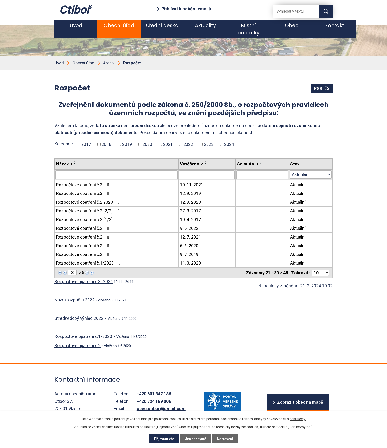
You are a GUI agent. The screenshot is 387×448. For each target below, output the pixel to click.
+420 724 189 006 (154, 401)
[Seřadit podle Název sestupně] (75, 163)
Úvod (76, 25)
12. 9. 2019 (190, 193)
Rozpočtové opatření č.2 (83, 228)
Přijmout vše (164, 439)
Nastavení (225, 439)
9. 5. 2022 (189, 228)
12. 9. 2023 (190, 202)
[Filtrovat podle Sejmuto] (262, 174)
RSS (322, 88)
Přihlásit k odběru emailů (186, 8)
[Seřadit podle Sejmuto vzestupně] (260, 162)
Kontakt (334, 25)
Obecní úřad (119, 25)
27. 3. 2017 (190, 210)
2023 (209, 144)
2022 (188, 144)
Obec (291, 25)
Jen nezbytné (195, 439)
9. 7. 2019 (189, 254)
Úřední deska (162, 25)
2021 (168, 144)
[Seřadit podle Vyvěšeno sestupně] (205, 163)
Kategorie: (64, 143)
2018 (106, 144)
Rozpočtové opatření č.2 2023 (89, 202)
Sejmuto (247, 163)
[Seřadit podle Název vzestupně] (75, 162)
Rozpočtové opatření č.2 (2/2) (88, 210)
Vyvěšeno (191, 163)
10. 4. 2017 (190, 219)
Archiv (108, 62)
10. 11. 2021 (191, 184)
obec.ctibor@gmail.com (161, 408)
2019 (127, 144)
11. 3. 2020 (190, 263)
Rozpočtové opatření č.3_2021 (83, 281)
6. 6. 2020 (189, 245)
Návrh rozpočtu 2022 (74, 299)
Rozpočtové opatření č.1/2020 (89, 263)
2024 (229, 144)
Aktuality (205, 25)
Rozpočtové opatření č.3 (83, 184)
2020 (147, 144)
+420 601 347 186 (154, 393)
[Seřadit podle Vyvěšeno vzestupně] (205, 162)
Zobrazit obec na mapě (300, 402)
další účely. (298, 419)
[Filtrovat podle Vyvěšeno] (207, 174)
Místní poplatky (248, 29)
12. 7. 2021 (190, 236)
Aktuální (297, 184)
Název (64, 163)
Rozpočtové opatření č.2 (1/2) (88, 219)
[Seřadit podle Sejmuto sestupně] (260, 163)
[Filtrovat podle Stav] (311, 174)
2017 (86, 144)
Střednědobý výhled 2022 (78, 318)
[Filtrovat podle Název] (116, 174)
